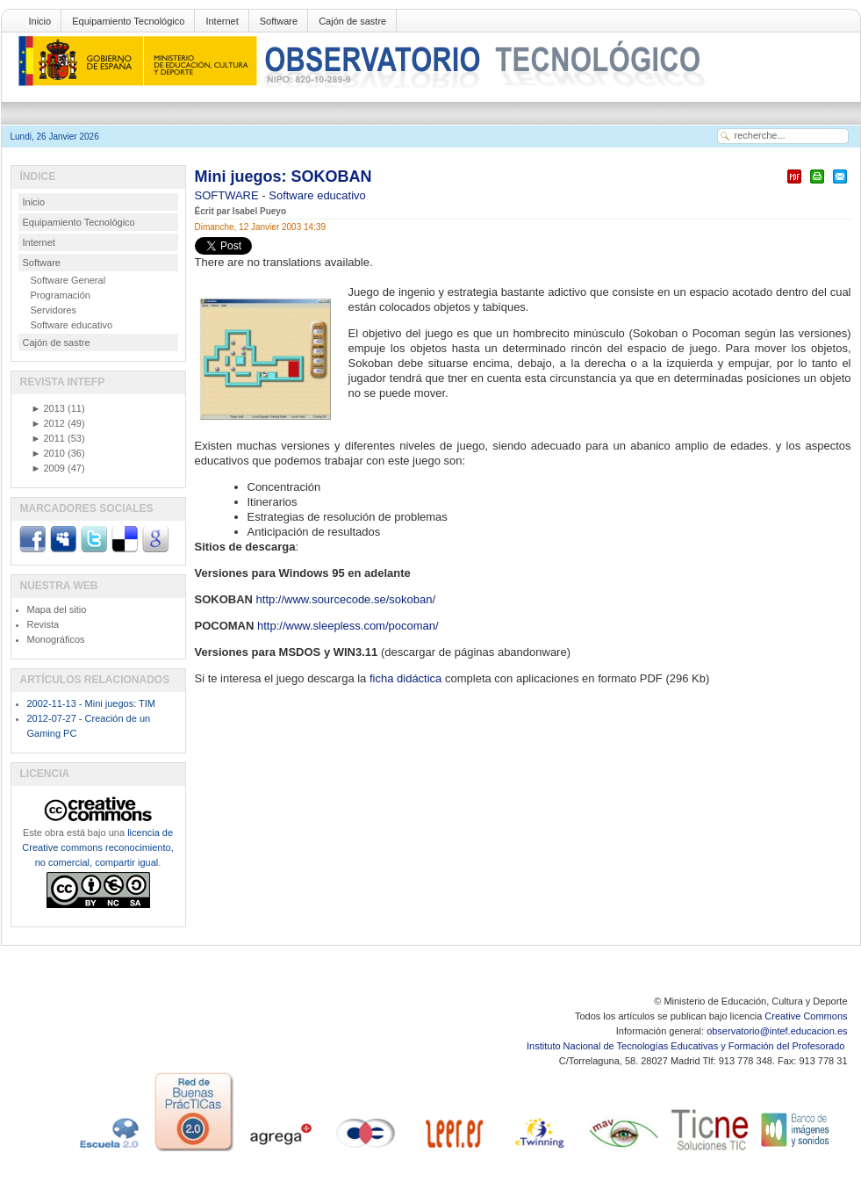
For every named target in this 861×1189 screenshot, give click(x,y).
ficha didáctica (407, 678)
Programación (60, 295)
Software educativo (317, 195)
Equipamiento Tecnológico (128, 21)
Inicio (40, 21)
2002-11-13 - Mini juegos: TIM (91, 703)
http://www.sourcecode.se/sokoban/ (346, 599)
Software (279, 21)
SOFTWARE (228, 195)
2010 (48, 453)
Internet (221, 21)
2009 (48, 468)
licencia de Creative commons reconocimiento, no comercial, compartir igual (97, 847)
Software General (68, 280)
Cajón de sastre (352, 21)
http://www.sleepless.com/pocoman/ (348, 625)
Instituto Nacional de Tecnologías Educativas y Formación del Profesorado (687, 1046)
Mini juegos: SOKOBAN (283, 176)
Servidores (54, 310)
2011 (48, 438)
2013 (48, 408)
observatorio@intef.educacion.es (777, 1031)
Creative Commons (805, 1016)
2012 (48, 423)
